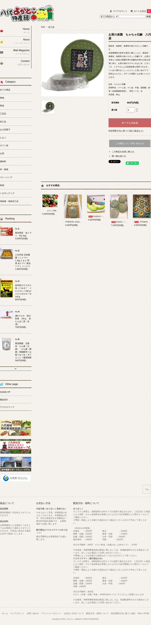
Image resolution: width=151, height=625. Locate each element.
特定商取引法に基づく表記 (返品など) (126, 131)
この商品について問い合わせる (129, 143)
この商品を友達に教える (123, 151)
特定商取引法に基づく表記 (123, 613)
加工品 (51, 27)
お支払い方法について (74, 613)
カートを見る (142, 11)
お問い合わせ (33, 613)
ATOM (146, 613)
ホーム (5, 613)
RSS (140, 613)
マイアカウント (120, 11)
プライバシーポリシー (51, 613)
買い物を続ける (119, 156)
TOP (43, 27)
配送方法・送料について (97, 613)
